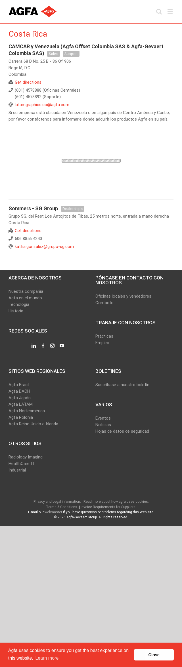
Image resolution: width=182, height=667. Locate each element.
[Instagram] (52, 345)
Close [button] (154, 655)
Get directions (28, 82)
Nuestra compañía (26, 291)
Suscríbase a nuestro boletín (122, 384)
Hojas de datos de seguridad (122, 431)
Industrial (17, 470)
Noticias (103, 424)
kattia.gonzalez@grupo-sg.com (44, 246)
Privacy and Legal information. (57, 502)
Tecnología (19, 304)
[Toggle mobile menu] (170, 11)
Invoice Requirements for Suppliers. (108, 507)
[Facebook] (43, 345)
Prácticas (104, 336)
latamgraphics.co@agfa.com (42, 104)
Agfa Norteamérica (27, 410)
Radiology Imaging (26, 457)
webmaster (53, 512)
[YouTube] (61, 345)
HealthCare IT (22, 463)
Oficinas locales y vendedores (123, 296)
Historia (16, 310)
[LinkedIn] (33, 345)
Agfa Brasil (19, 384)
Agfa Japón (20, 397)
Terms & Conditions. (62, 507)
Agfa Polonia (21, 417)
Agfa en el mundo (25, 297)
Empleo (102, 342)
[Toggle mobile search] (159, 11)
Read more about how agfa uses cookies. (116, 502)
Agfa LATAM (21, 404)
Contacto (104, 302)
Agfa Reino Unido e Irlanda (33, 423)
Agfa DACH (19, 391)
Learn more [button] (46, 658)
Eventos (103, 418)
